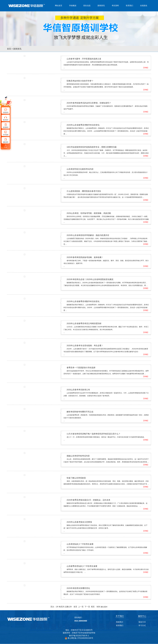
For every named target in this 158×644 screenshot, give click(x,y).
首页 (9, 49)
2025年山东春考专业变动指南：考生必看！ (85, 346)
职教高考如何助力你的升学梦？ (80, 81)
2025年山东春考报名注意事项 (79, 522)
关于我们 (120, 616)
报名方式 (142, 622)
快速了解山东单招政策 (76, 478)
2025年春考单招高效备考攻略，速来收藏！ (85, 257)
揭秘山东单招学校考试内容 (78, 456)
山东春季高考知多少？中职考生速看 (82, 566)
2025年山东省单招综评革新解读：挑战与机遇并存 (88, 235)
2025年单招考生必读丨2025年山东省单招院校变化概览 (90, 279)
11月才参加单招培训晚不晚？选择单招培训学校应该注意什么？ (93, 434)
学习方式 (142, 625)
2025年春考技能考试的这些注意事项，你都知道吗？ (89, 103)
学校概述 (72, 6)
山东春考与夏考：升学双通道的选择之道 (84, 59)
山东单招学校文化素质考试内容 (80, 169)
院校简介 (119, 622)
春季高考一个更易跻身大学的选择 (81, 368)
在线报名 (143, 6)
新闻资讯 (101, 6)
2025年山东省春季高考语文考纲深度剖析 (84, 323)
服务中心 (142, 616)
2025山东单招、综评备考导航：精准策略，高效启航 (89, 213)
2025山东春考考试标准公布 (78, 390)
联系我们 (129, 6)
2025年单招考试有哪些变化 (78, 588)
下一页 (87, 607)
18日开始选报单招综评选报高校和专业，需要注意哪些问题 (92, 147)
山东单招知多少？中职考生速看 (80, 544)
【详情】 (146, 68)
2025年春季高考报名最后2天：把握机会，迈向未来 (88, 500)
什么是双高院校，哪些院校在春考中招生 (84, 191)
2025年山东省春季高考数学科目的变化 (83, 125)
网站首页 (58, 6)
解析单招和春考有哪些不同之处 (80, 412)
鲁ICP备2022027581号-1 (79, 636)
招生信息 (87, 6)
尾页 (93, 607)
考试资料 (115, 6)
